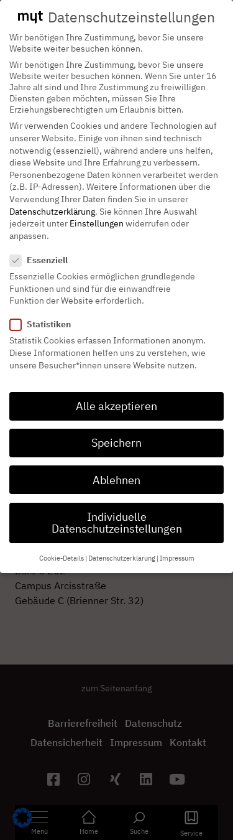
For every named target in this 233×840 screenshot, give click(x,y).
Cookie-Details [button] (61, 548)
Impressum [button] (177, 548)
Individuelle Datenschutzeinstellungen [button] (117, 513)
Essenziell (42, 250)
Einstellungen (97, 214)
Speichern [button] (116, 433)
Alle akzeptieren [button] (116, 397)
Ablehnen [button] (116, 470)
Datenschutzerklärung (52, 201)
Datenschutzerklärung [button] (121, 548)
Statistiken (44, 314)
